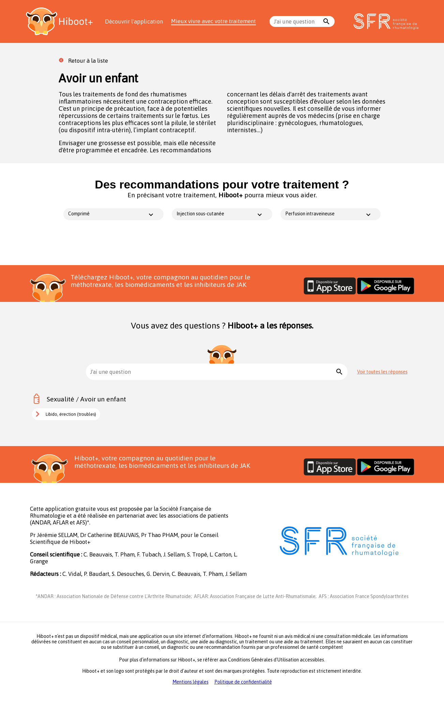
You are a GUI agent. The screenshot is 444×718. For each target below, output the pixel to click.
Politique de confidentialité (243, 682)
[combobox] (297, 21)
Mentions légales (190, 682)
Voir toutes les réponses (382, 372)
